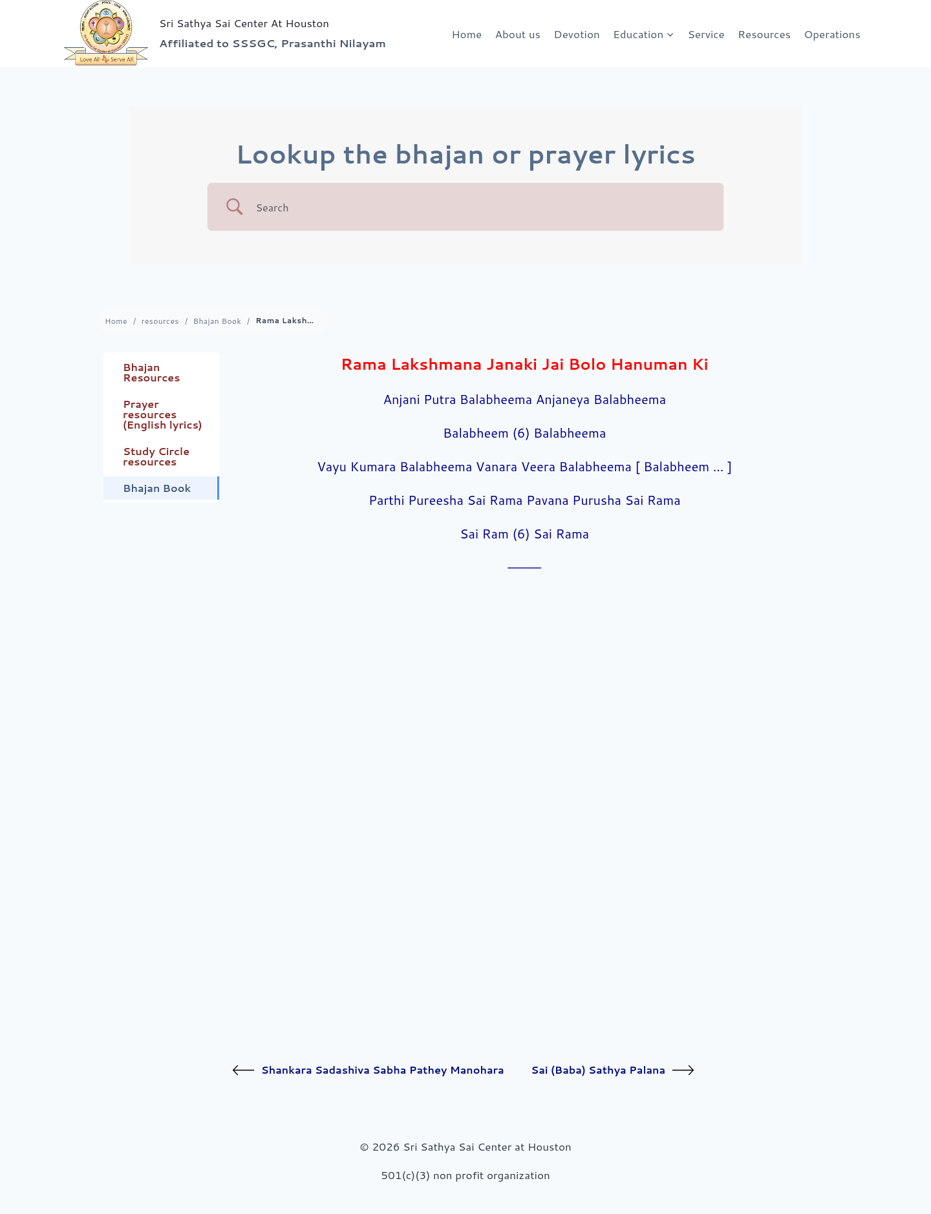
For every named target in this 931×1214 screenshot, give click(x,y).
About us (517, 33)
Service (706, 33)
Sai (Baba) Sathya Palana (612, 1070)
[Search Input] (482, 207)
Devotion (576, 33)
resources (160, 320)
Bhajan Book (217, 320)
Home (466, 33)
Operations (832, 33)
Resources (764, 33)
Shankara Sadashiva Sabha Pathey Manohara (368, 1070)
